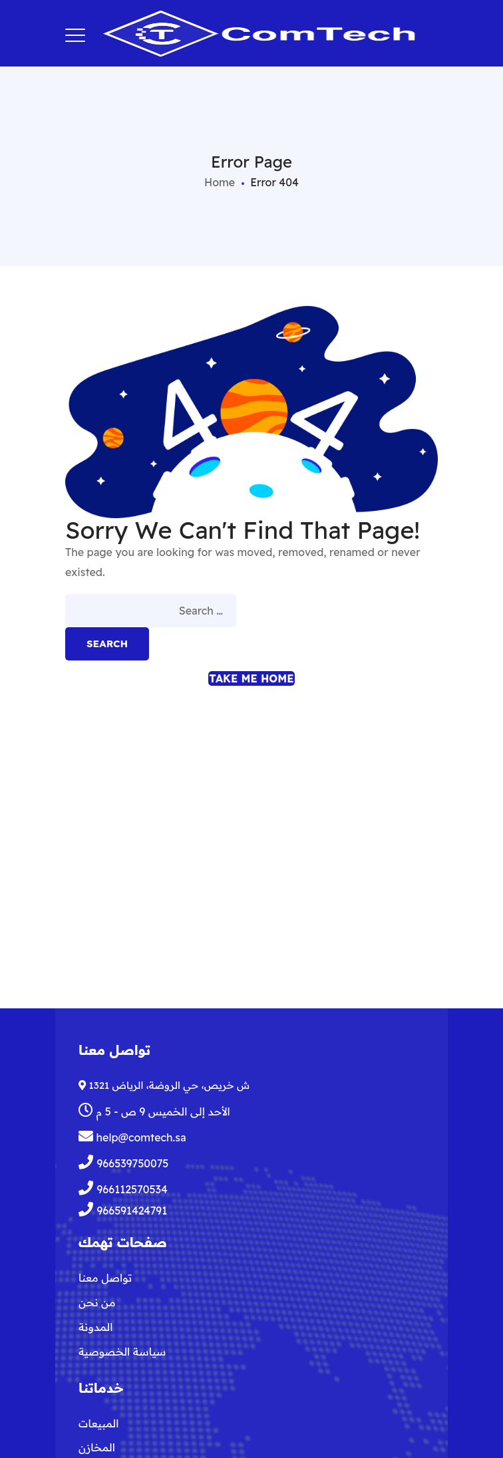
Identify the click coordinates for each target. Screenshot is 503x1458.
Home (219, 182)
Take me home (251, 678)
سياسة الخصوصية (122, 1351)
